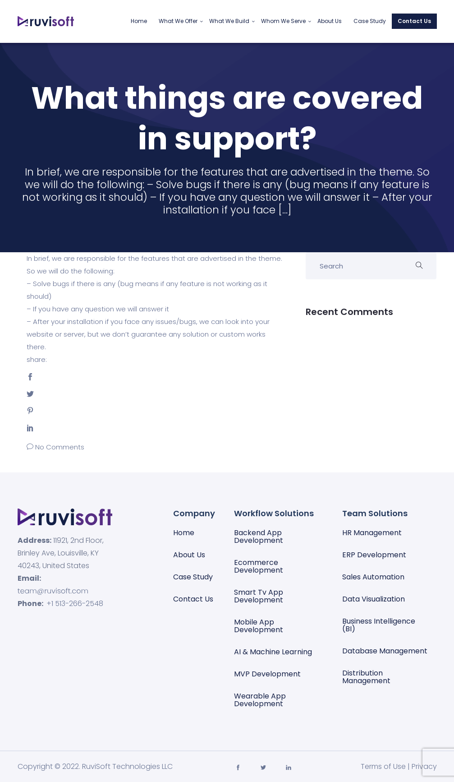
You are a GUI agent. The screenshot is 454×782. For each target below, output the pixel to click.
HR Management (372, 533)
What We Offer (178, 21)
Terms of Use (383, 766)
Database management (384, 651)
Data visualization (373, 599)
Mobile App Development (258, 626)
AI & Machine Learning (273, 652)
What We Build (229, 21)
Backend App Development (258, 537)
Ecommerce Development (258, 566)
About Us (329, 21)
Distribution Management (366, 677)
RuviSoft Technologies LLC (127, 766)
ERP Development (374, 555)
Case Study (369, 21)
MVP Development (267, 674)
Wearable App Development (260, 700)
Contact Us (414, 21)
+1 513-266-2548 (74, 603)
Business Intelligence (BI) (378, 625)
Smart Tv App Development (258, 596)
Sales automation (373, 577)
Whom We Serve (283, 21)
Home (139, 21)
